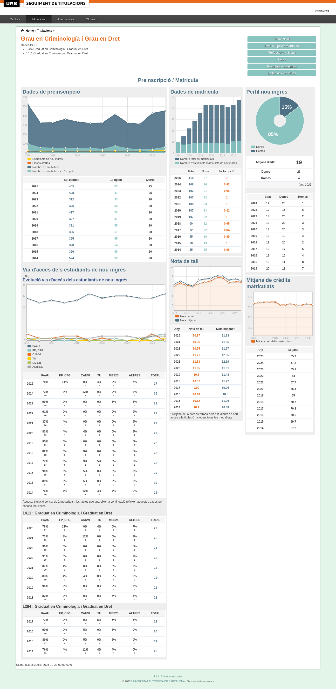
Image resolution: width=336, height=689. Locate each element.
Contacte (322, 11)
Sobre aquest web (171, 676)
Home (30, 30)
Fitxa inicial (282, 39)
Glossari (91, 19)
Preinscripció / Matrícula (282, 46)
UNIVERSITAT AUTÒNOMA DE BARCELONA (158, 681)
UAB (12, 3)
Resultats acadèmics (281, 66)
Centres (15, 19)
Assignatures (65, 19)
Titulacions (39, 19)
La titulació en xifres (282, 73)
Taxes (282, 59)
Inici (156, 676)
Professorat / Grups (281, 52)
